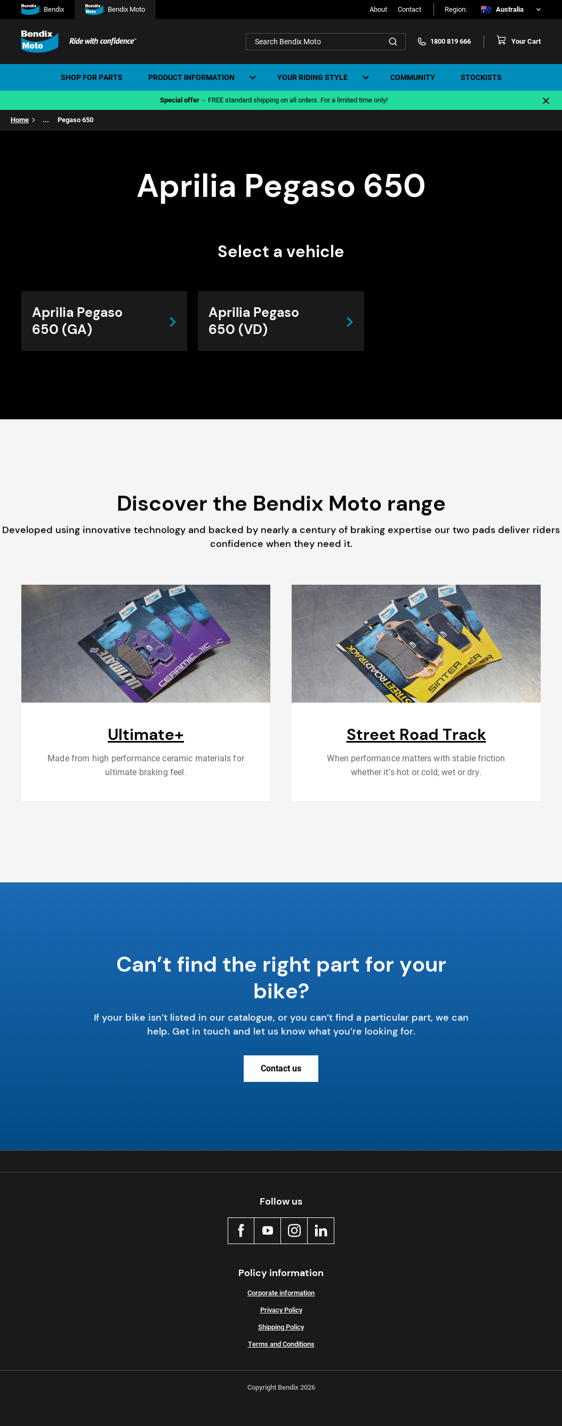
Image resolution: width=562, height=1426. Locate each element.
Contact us (281, 1077)
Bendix (42, 9)
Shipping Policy (281, 1327)
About (378, 9)
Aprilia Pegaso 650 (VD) (253, 321)
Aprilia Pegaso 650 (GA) (77, 321)
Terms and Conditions (281, 1344)
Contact (409, 9)
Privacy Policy (281, 1310)
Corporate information (281, 1293)
